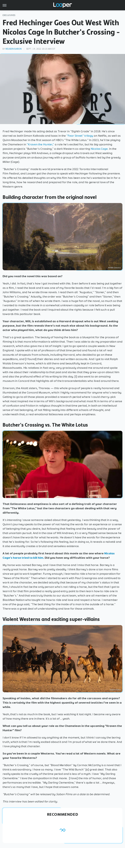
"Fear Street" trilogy (79, 136)
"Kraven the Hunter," (40, 144)
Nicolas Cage (99, 149)
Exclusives (9, 15)
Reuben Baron (14, 48)
